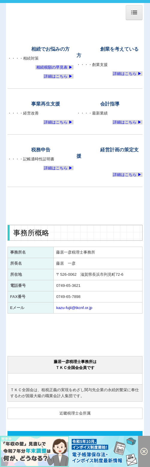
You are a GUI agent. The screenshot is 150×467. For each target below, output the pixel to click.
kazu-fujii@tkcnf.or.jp (74, 307)
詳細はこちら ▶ (58, 76)
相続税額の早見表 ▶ (54, 67)
